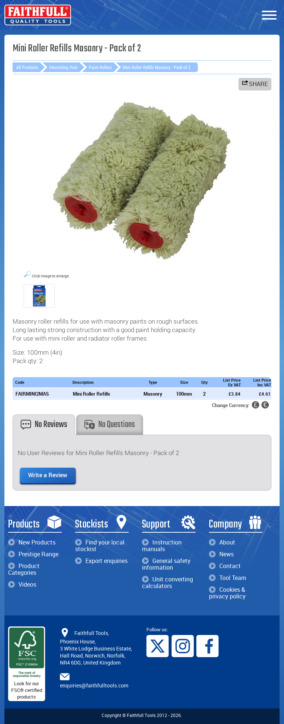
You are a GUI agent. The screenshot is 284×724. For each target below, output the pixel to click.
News (221, 554)
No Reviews (44, 424)
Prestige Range (33, 554)
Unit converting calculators (167, 582)
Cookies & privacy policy (227, 592)
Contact (225, 566)
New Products (31, 542)
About (222, 542)
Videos (22, 584)
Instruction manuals (162, 545)
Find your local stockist (99, 545)
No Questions (109, 424)
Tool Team (227, 578)
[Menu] (269, 15)
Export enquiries (101, 561)
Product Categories (24, 569)
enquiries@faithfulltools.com (94, 685)
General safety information (166, 564)
